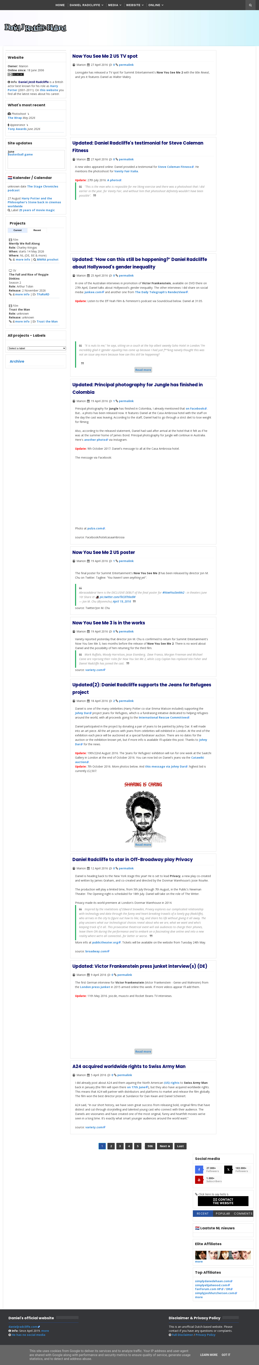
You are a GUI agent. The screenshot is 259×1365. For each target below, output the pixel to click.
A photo (112, 183)
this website (48, 94)
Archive (16, 365)
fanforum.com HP (208, 189)
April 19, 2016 (121, 614)
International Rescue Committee (103, 737)
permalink (126, 69)
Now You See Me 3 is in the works (108, 635)
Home (60, 5)
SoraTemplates (170, 1282)
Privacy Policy (213, 1262)
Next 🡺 (151, 1219)
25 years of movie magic (36, 214)
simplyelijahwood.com (211, 185)
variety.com (93, 686)
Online (155, 5)
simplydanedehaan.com (212, 181)
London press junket (122, 1047)
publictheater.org (104, 991)
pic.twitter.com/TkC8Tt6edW (161, 610)
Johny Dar (101, 728)
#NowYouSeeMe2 (89, 610)
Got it (226, 1354)
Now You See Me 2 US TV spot (104, 60)
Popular (224, 114)
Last (166, 1219)
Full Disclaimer (190, 1262)
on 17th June (160, 1150)
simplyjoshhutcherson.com (215, 193)
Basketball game (19, 158)
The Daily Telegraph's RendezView (99, 298)
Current (17, 234)
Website (134, 5)
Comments (244, 114)
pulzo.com (93, 542)
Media (114, 5)
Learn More (209, 1354)
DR (228, 189)
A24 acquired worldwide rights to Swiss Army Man (128, 1130)
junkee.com (140, 294)
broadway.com (95, 1004)
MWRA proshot (47, 263)
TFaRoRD (42, 298)
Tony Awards (16, 133)
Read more (129, 385)
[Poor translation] (14, 1306)
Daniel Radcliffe (85, 5)
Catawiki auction (119, 786)
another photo (140, 454)
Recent (36, 234)
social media (28, 1262)
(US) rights (170, 1146)
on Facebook (83, 427)
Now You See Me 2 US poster (103, 566)
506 (136, 1219)
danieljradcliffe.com (22, 1254)
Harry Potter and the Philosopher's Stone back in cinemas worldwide (34, 206)
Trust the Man (46, 325)
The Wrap (14, 122)
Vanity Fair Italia (144, 174)
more (199, 162)
